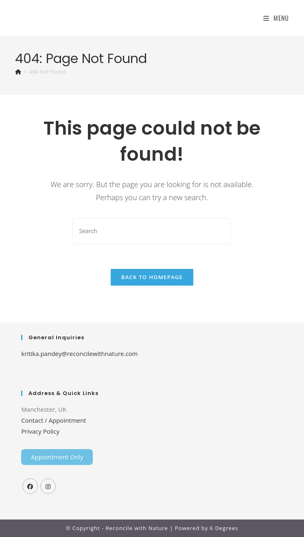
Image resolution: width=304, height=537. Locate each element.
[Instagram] (48, 486)
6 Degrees (224, 528)
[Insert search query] (151, 231)
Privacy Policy (40, 431)
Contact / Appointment (53, 420)
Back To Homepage (152, 277)
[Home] (18, 71)
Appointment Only (57, 457)
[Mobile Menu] (276, 18)
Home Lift (35, 373)
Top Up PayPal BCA (152, 373)
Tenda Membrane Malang (87, 373)
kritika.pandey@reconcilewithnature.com (79, 353)
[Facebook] (30, 486)
